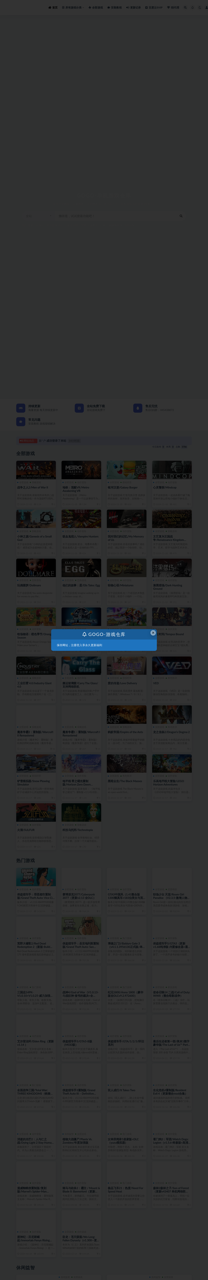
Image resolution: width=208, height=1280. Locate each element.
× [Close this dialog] (153, 632)
